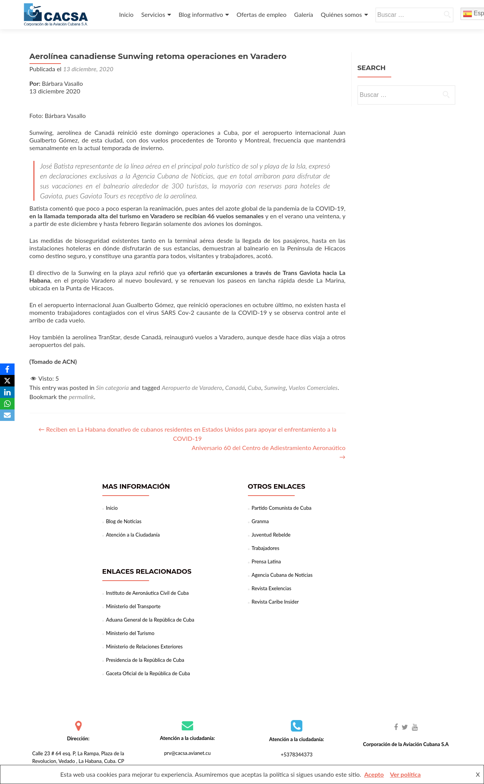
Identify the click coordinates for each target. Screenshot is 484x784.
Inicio (126, 14)
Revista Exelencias (272, 588)
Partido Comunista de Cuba (282, 508)
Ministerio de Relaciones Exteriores (144, 646)
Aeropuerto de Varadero (192, 387)
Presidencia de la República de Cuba (145, 660)
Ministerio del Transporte (133, 606)
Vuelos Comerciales (313, 387)
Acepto (374, 774)
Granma (260, 521)
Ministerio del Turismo (130, 633)
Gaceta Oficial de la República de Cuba (148, 673)
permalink (81, 396)
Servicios (153, 14)
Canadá (234, 387)
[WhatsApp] (7, 403)
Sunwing (274, 387)
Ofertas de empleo (261, 14)
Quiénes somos (341, 14)
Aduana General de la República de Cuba (150, 620)
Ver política (405, 774)
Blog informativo (201, 14)
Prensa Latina (266, 561)
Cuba (254, 387)
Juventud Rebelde (271, 535)
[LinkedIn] (7, 392)
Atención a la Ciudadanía (133, 535)
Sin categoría (112, 387)
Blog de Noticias (124, 521)
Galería (303, 14)
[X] (7, 380)
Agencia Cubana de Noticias (282, 575)
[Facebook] (7, 369)
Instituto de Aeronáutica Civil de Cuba (147, 593)
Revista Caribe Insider (275, 602)
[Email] (7, 415)
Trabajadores (265, 548)
